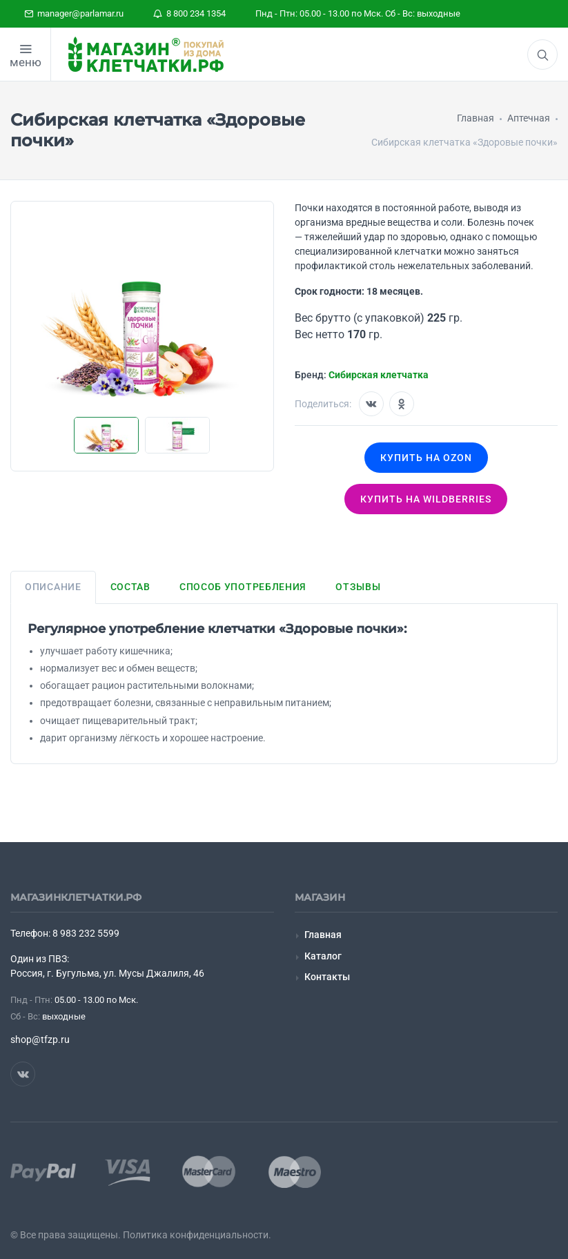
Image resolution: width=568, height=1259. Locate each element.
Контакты (327, 976)
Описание (53, 586)
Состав (130, 586)
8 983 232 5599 (85, 933)
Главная (323, 934)
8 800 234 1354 (189, 13)
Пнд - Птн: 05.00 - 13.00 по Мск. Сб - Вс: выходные (357, 13)
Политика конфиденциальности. (197, 1234)
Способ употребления (242, 586)
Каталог (323, 956)
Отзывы (357, 586)
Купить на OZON (426, 457)
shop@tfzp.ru (40, 1039)
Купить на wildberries (425, 499)
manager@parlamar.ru (74, 13)
